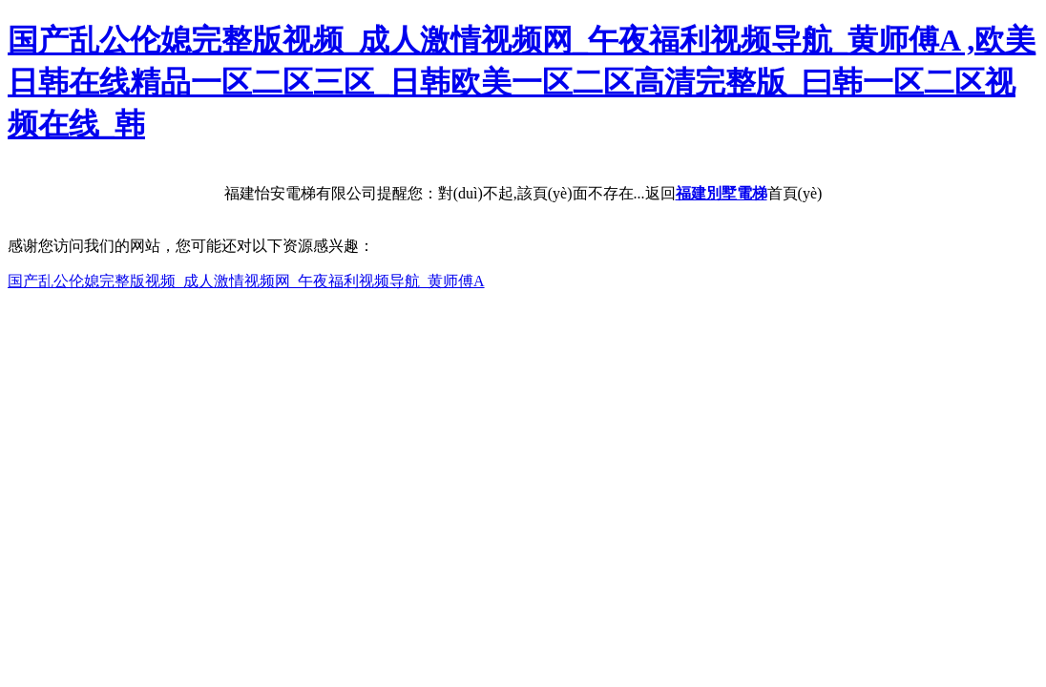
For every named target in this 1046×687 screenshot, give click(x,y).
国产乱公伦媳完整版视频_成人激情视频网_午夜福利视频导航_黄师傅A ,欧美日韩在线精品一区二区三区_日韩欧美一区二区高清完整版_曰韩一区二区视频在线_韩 (522, 82)
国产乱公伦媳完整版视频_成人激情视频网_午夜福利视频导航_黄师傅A (246, 281)
